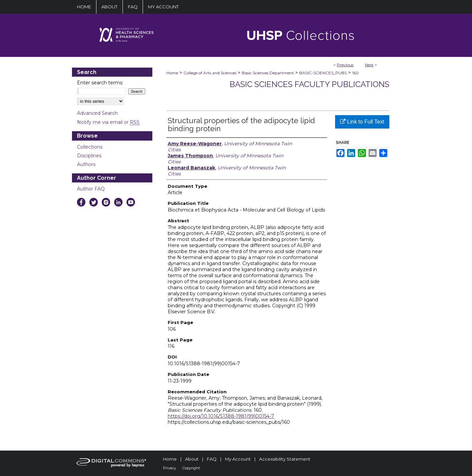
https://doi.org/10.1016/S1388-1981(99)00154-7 (221, 416)
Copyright (191, 468)
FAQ (212, 459)
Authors (86, 164)
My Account (238, 459)
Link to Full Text (362, 122)
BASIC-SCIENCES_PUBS (323, 72)
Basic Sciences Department (268, 72)
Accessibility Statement (284, 459)
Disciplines (89, 156)
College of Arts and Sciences (209, 72)
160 (355, 72)
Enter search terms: (100, 83)
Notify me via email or (108, 122)
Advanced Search (97, 113)
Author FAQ (91, 189)
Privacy (169, 468)
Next (369, 64)
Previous (345, 64)
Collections (89, 147)
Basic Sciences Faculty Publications (309, 84)
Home (172, 72)
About (192, 459)
